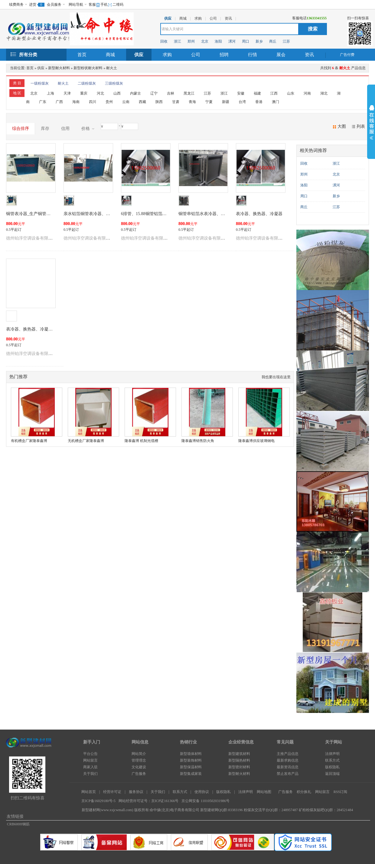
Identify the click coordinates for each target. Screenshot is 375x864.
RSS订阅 (340, 792)
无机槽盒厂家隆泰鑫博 (86, 441)
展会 (280, 54)
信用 (65, 128)
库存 (45, 128)
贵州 (109, 102)
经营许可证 (112, 792)
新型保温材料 (191, 767)
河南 (307, 93)
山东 (290, 93)
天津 (67, 93)
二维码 (117, 4)
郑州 (191, 41)
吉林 (170, 93)
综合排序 (20, 128)
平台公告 (90, 754)
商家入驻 (90, 767)
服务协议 (136, 792)
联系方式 (332, 760)
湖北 (324, 93)
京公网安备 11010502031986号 (205, 801)
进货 (32, 4)
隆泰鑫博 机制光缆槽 (141, 441)
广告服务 (139, 774)
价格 (88, 128)
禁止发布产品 (287, 774)
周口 (245, 41)
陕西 (159, 102)
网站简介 (139, 754)
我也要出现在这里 (276, 377)
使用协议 (201, 792)
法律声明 (332, 754)
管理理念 (139, 760)
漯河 (232, 41)
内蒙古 (135, 93)
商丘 (272, 41)
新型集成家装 (191, 774)
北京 (204, 41)
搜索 (313, 28)
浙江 (177, 41)
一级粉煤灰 (40, 83)
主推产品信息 (287, 754)
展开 (371, 122)
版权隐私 (332, 767)
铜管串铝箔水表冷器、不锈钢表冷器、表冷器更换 (225, 213)
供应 (138, 54)
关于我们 (90, 774)
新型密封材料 (239, 767)
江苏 (286, 41)
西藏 (142, 102)
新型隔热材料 (239, 760)
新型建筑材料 (239, 754)
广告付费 (347, 55)
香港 (258, 102)
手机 (104, 4)
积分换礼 (304, 792)
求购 (167, 54)
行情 (252, 54)
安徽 (240, 93)
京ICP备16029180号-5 (98, 801)
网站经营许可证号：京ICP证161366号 (149, 801)
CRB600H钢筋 (18, 824)
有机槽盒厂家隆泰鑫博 (29, 441)
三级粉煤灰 (114, 83)
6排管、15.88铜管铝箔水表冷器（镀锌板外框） (165, 213)
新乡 (259, 41)
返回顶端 (332, 774)
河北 (100, 93)
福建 (257, 93)
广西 (59, 102)
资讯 (309, 54)
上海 (50, 93)
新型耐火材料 (59, 68)
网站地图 (264, 792)
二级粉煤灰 (87, 83)
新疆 (225, 102)
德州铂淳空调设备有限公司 (31, 238)
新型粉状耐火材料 (88, 68)
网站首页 (88, 792)
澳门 (275, 102)
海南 (76, 102)
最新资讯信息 (287, 767)
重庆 (83, 93)
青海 (192, 102)
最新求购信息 (287, 760)
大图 (342, 126)
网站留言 (90, 760)
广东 (42, 102)
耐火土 (111, 68)
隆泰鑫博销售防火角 (197, 441)
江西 (274, 93)
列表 (361, 126)
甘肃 (175, 102)
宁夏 (209, 102)
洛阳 (218, 41)
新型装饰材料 (191, 760)
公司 (195, 54)
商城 (110, 54)
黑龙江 (189, 93)
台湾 (242, 102)
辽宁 (154, 93)
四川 (92, 102)
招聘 (224, 54)
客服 (92, 4)
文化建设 (139, 767)
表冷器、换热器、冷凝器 (259, 213)
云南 (125, 102)
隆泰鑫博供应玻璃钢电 (256, 441)
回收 (164, 41)
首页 (81, 54)
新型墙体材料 (191, 754)
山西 (117, 93)
